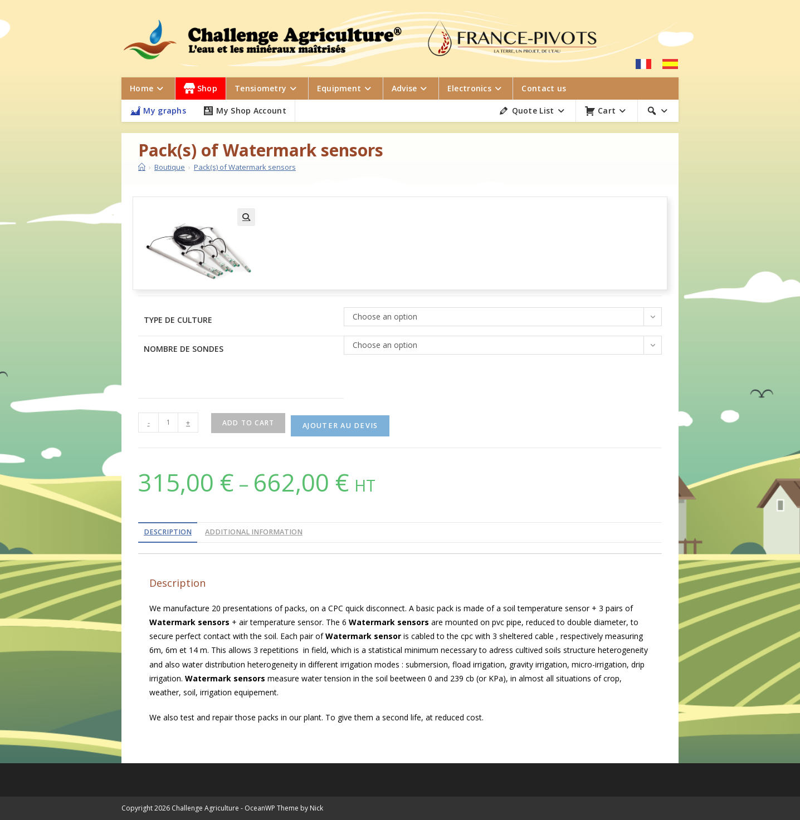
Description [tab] (168, 532)
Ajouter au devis (340, 425)
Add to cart (248, 423)
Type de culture (178, 320)
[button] (246, 217)
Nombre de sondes (183, 348)
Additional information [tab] (254, 532)
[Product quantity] (168, 423)
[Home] (141, 167)
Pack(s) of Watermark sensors (245, 167)
